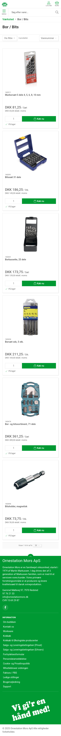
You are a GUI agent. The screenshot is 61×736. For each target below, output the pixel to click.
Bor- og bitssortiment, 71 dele (20, 424)
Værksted (8, 19)
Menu (4, 12)
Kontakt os (8, 626)
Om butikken (9, 622)
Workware (8, 631)
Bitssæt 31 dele (13, 177)
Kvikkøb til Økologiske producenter (20, 640)
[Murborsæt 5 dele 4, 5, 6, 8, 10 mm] (30, 70)
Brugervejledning (11, 682)
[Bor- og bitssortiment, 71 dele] (30, 399)
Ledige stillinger (11, 677)
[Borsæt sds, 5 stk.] (30, 317)
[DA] (4, 4)
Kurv (57, 3)
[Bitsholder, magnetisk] (30, 482)
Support (7, 686)
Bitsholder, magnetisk (16, 506)
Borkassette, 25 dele (15, 259)
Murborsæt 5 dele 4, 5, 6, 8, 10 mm (23, 95)
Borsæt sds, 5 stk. (14, 342)
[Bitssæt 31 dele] (30, 152)
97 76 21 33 (8, 593)
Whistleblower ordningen (15, 668)
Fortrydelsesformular (13, 654)
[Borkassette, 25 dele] (30, 235)
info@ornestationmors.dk (15, 597)
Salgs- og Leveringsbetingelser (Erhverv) (23, 649)
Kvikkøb (7, 636)
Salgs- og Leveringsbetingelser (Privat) (22, 645)
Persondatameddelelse (14, 659)
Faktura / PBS (10, 672)
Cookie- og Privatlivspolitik (16, 663)
